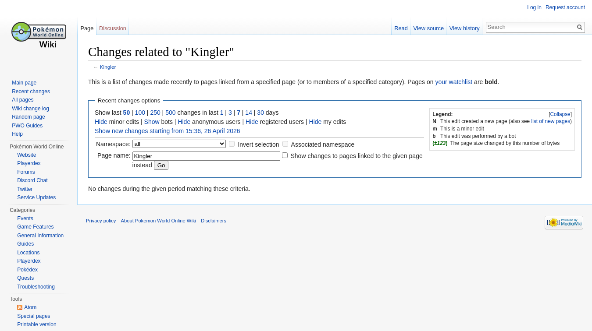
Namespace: (113, 144)
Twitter (24, 189)
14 (248, 112)
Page (86, 28)
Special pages (33, 316)
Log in (534, 7)
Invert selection (258, 144)
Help (17, 134)
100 (140, 112)
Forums (26, 172)
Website (26, 155)
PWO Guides (27, 126)
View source (429, 28)
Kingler (108, 67)
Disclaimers (213, 220)
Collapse (560, 114)
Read (401, 28)
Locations (28, 253)
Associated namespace (323, 144)
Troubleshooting (36, 287)
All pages (22, 100)
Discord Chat (32, 180)
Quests (25, 278)
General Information (40, 235)
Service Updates (36, 197)
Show (152, 121)
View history (464, 28)
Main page (24, 83)
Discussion (112, 28)
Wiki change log (30, 109)
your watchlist (453, 81)
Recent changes (31, 91)
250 (155, 112)
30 (260, 112)
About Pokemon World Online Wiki (158, 220)
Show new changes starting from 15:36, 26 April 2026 (167, 130)
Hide (101, 121)
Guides (25, 244)
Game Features (35, 227)
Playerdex (28, 163)
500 (170, 112)
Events (25, 218)
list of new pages (551, 121)
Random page (28, 117)
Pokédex (27, 270)
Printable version (36, 324)
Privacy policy (101, 220)
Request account (565, 7)
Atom (30, 307)
